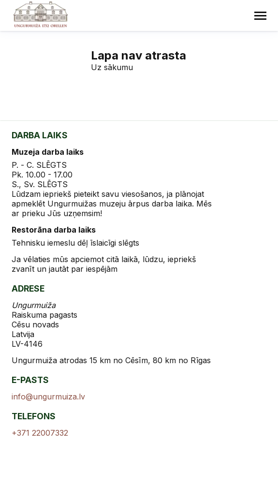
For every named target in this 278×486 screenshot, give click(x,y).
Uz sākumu (112, 67)
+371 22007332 (40, 433)
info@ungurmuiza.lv (48, 396)
